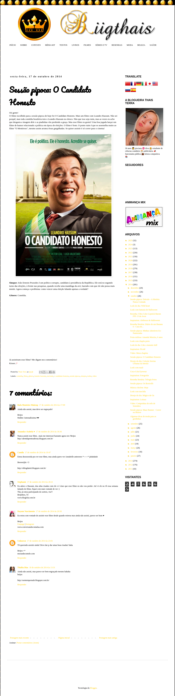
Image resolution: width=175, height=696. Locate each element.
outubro (134, 296)
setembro (135, 424)
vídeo (94, 376)
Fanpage (20, 524)
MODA (130, 45)
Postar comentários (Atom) (28, 643)
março (133, 448)
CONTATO (36, 45)
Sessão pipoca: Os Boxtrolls (141, 383)
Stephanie (21, 482)
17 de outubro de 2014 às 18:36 (49, 431)
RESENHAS (117, 45)
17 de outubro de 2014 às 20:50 (49, 511)
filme (26, 376)
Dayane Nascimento (26, 511)
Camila (20, 452)
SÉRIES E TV (101, 45)
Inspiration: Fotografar (139, 375)
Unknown (21, 541)
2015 (130, 280)
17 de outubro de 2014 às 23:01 (40, 541)
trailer (89, 376)
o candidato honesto (61, 376)
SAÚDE (153, 45)
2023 (130, 248)
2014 (130, 284)
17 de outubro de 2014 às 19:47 (38, 452)
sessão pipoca (75, 376)
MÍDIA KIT (50, 45)
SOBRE (23, 45)
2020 (130, 260)
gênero (31, 376)
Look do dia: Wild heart (140, 306)
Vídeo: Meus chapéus (139, 353)
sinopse (83, 376)
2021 (130, 256)
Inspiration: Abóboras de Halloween (145, 320)
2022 (130, 252)
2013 (130, 461)
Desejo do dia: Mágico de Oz (142, 395)
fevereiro (135, 452)
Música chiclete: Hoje (139, 387)
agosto (134, 428)
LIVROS (75, 45)
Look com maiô (136, 367)
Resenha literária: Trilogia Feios (143, 379)
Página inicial (64, 638)
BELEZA (141, 45)
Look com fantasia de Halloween (143, 310)
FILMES (87, 45)
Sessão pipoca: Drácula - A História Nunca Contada (144, 300)
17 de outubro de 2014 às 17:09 (52, 405)
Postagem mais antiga (108, 638)
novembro (135, 292)
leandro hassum (40, 376)
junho (133, 436)
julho (133, 432)
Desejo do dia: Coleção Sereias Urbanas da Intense (143, 362)
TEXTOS (63, 45)
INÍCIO (12, 45)
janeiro (134, 456)
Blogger (93, 688)
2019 (130, 264)
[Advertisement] (74, 60)
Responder (21, 422)
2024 (130, 244)
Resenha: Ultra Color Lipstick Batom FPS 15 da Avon (145, 315)
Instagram (30, 524)
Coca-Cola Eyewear (138, 371)
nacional (50, 376)
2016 (130, 276)
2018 (130, 268)
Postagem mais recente (19, 638)
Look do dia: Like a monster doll (143, 345)
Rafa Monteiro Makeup (27, 405)
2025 (130, 240)
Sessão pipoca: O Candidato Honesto (145, 357)
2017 (130, 272)
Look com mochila (138, 391)
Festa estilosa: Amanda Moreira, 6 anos (146, 337)
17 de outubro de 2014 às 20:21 (40, 482)
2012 (130, 465)
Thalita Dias (22, 567)
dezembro (135, 288)
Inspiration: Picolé (137, 349)
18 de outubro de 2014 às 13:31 (42, 567)
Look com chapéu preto (140, 341)
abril (133, 444)
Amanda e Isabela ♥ (26, 431)
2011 (130, 469)
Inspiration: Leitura (138, 399)
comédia (19, 376)
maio (133, 440)
